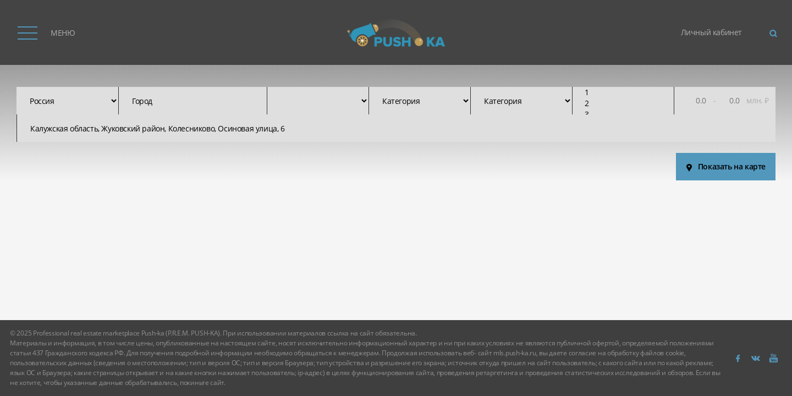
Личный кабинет (711, 32)
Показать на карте (723, 166)
